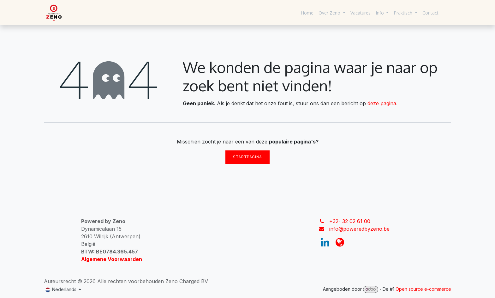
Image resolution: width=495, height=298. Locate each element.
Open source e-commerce (423, 289)
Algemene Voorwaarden (111, 259)
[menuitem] (307, 13)
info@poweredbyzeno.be (359, 229)
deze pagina (381, 103)
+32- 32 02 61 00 (349, 221)
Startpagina (247, 157)
